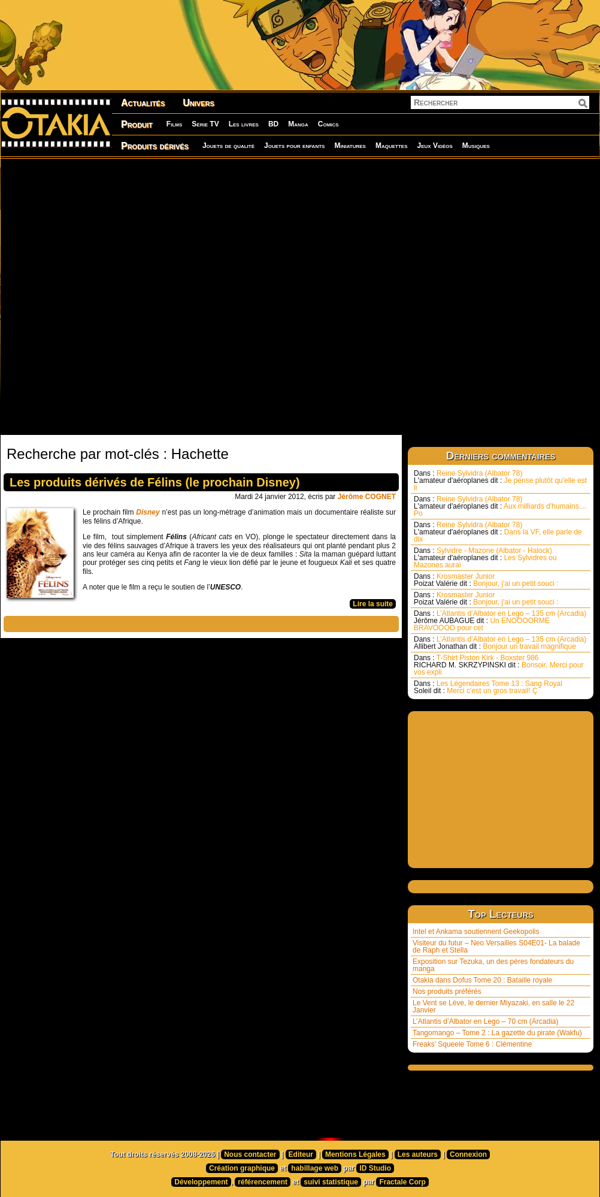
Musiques (476, 145)
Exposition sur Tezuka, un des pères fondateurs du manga (493, 965)
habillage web (314, 1168)
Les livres (244, 124)
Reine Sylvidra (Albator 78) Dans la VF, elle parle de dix (498, 532)
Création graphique (242, 1168)
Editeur (301, 1154)
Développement (201, 1182)
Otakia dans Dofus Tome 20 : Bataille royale (482, 980)
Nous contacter (250, 1154)
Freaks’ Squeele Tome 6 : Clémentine (472, 1044)
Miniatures (350, 145)
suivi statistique (331, 1182)
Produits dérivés (155, 146)
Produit (137, 124)
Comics (328, 124)
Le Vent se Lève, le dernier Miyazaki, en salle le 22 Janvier (493, 1006)
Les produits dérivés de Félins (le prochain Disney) (155, 482)
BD (273, 124)
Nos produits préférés (447, 991)
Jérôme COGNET (367, 496)
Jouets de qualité (228, 145)
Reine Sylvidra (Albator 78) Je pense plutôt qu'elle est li (500, 480)
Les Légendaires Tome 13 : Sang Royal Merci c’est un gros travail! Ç (488, 687)
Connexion (468, 1154)
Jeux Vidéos (434, 145)
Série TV (205, 124)
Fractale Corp (402, 1182)
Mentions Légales (355, 1154)
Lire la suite (373, 604)
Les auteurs (418, 1154)
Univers (198, 103)
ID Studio (375, 1168)
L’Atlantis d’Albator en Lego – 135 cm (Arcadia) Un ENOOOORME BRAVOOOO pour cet (500, 620)
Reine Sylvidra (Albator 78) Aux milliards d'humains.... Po (500, 506)
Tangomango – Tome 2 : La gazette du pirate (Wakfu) (497, 1033)
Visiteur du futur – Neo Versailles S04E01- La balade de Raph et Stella (496, 946)
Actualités (143, 103)
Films (174, 124)
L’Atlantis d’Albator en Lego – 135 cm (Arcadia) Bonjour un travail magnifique (500, 643)
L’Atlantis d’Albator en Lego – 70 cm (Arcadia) (485, 1021)
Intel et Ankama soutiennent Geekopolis (476, 931)
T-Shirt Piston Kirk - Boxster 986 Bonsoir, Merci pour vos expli (498, 665)
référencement (262, 1182)
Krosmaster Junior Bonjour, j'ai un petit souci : (486, 580)
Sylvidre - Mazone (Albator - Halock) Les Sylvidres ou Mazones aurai (485, 557)
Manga (298, 124)
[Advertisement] (138, 296)
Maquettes (391, 145)
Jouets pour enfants (294, 145)
